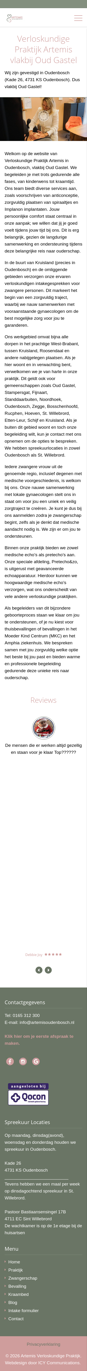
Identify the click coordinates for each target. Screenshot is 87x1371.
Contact (15, 1318)
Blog (12, 1302)
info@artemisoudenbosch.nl (46, 1022)
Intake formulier (23, 1310)
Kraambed (18, 1294)
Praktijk (15, 1270)
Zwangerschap (22, 1278)
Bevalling (17, 1286)
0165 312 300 (26, 1015)
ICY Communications (59, 1362)
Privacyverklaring (43, 1344)
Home (14, 1261)
